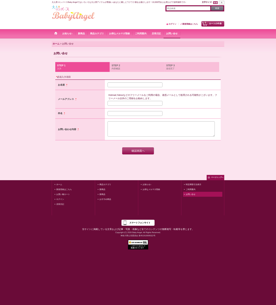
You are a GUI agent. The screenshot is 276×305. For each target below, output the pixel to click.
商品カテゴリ (105, 184)
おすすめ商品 (105, 199)
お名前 (61, 85)
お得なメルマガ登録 (151, 189)
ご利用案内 (190, 189)
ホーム (59, 184)
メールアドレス (66, 99)
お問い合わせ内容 (67, 129)
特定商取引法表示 (193, 184)
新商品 (102, 189)
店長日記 (60, 204)
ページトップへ (217, 177)
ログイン (172, 24)
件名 (60, 113)
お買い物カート (63, 194)
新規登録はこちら (190, 24)
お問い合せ (190, 194)
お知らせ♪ (147, 184)
